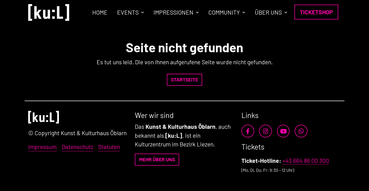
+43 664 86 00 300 (305, 160)
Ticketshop (316, 12)
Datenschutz (77, 146)
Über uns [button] (268, 12)
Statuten (109, 146)
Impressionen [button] (173, 12)
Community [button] (224, 12)
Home (99, 12)
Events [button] (128, 12)
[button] (184, 80)
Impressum (42, 146)
